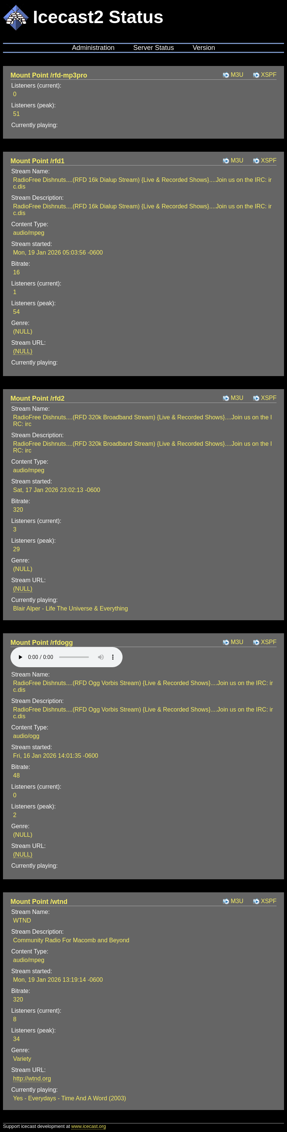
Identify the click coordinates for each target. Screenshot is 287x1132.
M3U (237, 75)
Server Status (153, 47)
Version (204, 47)
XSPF (269, 75)
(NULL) (23, 351)
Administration (93, 47)
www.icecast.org (88, 1126)
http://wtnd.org (32, 1078)
